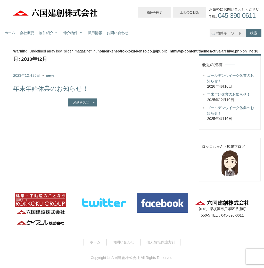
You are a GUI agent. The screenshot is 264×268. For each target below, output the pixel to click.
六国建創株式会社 (125, 258)
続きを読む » (82, 102)
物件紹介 (46, 33)
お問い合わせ (117, 33)
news (50, 75)
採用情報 (95, 33)
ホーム (9, 33)
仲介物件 (70, 33)
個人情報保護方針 (160, 242)
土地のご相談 (189, 12)
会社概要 (27, 33)
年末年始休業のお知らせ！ (50, 88)
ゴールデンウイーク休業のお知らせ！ (230, 78)
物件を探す (154, 12)
